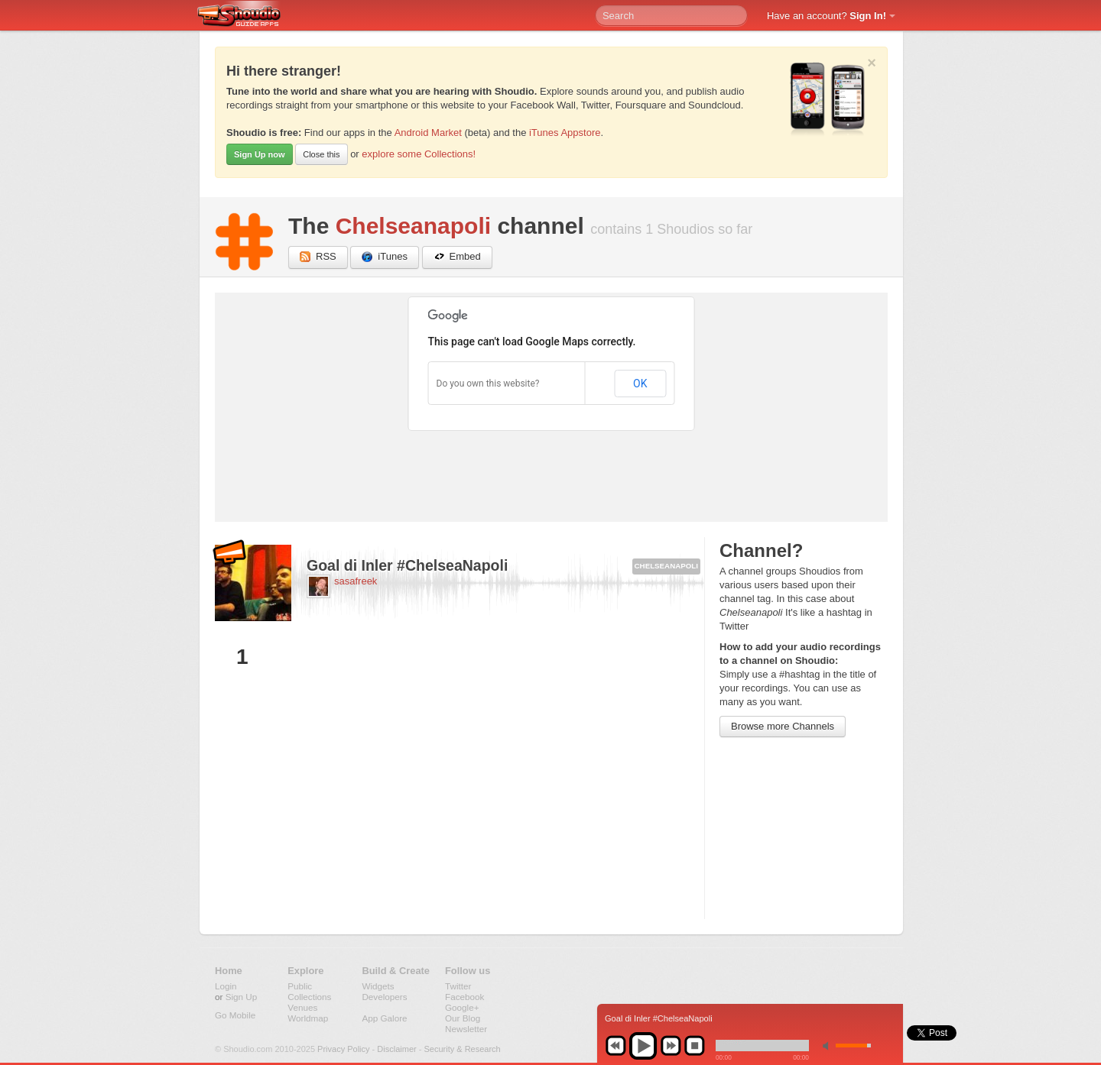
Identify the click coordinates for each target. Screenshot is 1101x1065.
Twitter (458, 986)
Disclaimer (396, 1049)
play (643, 1046)
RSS (318, 257)
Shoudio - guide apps (247, 16)
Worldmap (307, 1018)
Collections (309, 997)
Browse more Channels (782, 726)
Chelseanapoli (413, 225)
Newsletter (466, 1029)
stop (694, 1046)
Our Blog (462, 1018)
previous (615, 1046)
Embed (457, 257)
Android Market (428, 132)
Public (299, 986)
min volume (829, 1045)
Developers (384, 997)
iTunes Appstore (564, 132)
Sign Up (242, 997)
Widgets (378, 986)
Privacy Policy (343, 1049)
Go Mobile (235, 1015)
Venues (302, 1007)
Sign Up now (259, 154)
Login (226, 986)
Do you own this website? (488, 383)
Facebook (464, 997)
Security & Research (462, 1049)
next (670, 1046)
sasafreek (355, 581)
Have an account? (826, 15)
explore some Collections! (419, 154)
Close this (321, 154)
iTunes (385, 257)
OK (640, 383)
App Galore (384, 1018)
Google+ (462, 1007)
